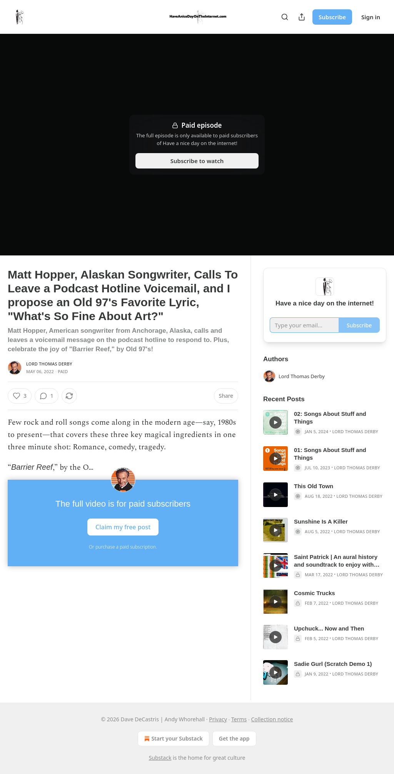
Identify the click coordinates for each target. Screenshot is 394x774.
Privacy (218, 719)
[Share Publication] (301, 17)
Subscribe (332, 17)
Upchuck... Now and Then (329, 628)
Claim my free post (122, 527)
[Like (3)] (20, 396)
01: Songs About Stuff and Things (330, 454)
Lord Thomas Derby (49, 364)
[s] (275, 422)
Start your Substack (172, 738)
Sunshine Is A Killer (321, 521)
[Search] (284, 17)
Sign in (370, 17)
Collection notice (272, 719)
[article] (324, 423)
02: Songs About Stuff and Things (330, 417)
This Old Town (313, 486)
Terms (239, 719)
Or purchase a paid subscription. (123, 547)
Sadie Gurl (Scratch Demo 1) (333, 664)
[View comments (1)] (46, 396)
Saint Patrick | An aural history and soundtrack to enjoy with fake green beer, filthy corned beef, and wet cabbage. (335, 561)
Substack (160, 757)
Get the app (234, 738)
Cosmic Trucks (314, 593)
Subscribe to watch (197, 161)
